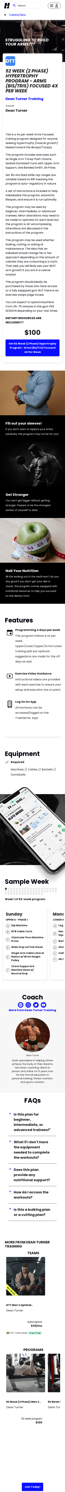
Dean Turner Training (24, 98)
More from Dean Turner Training (32, 1010)
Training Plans (17, 14)
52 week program (31, 1418)
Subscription (34, 1322)
